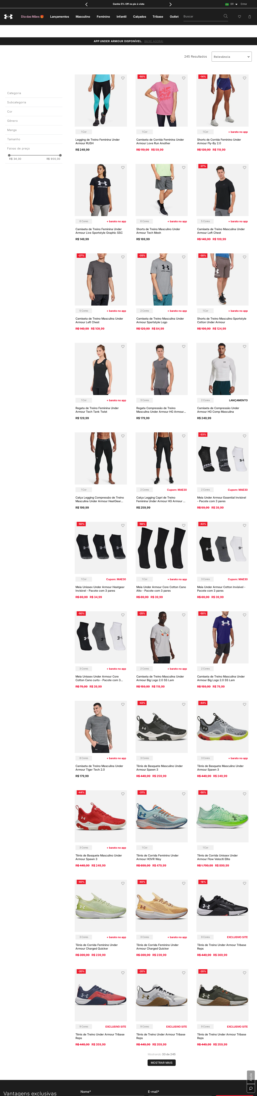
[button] (225, 16)
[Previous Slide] (86, 4)
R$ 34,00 (15, 147)
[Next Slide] (170, 4)
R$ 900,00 (53, 147)
